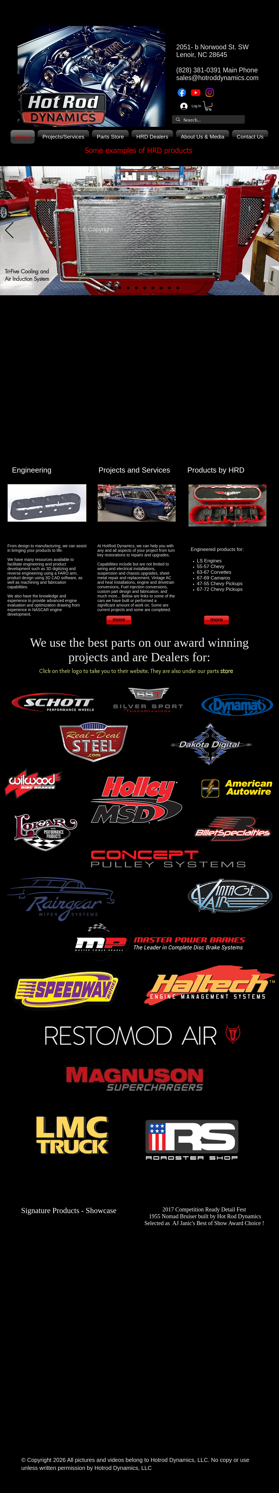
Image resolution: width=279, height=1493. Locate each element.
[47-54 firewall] (152, 287)
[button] (208, 106)
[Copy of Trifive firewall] (144, 287)
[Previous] (9, 230)
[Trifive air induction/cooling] (102, 288)
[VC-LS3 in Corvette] (128, 287)
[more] (118, 620)
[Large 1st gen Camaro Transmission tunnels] (161, 287)
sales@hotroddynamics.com (217, 78)
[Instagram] (209, 92)
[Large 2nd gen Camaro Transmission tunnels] (169, 287)
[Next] (270, 230)
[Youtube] (195, 92)
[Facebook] (181, 92)
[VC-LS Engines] (119, 287)
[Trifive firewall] (136, 287)
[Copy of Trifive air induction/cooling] (111, 287)
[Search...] (208, 120)
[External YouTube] (137, 368)
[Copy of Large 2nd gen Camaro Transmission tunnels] (177, 287)
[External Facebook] (69, 1255)
